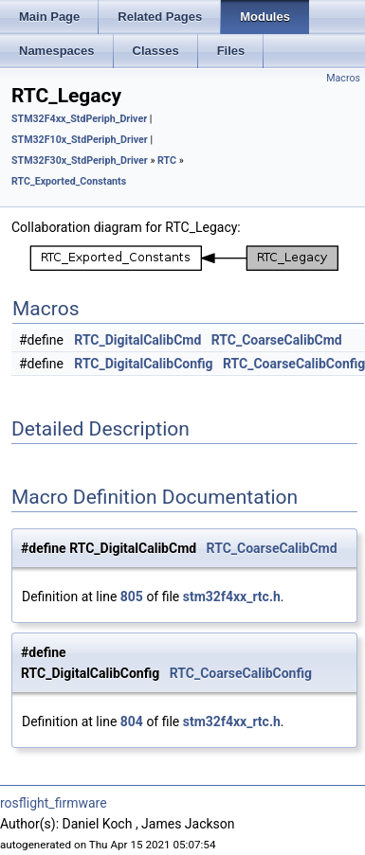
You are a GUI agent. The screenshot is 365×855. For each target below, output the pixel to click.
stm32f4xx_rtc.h (232, 596)
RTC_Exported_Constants (68, 181)
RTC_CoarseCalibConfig (241, 673)
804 (131, 721)
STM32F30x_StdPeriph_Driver (79, 160)
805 (131, 596)
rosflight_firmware (53, 802)
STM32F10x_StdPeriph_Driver (79, 140)
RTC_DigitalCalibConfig (143, 363)
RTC (166, 160)
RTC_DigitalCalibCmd (137, 339)
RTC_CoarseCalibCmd (276, 339)
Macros (343, 78)
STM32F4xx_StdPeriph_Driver (79, 119)
